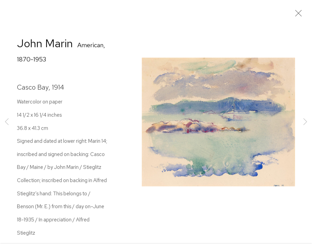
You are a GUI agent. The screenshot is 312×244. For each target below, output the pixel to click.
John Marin (45, 44)
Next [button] (305, 122)
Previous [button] (7, 122)
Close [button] (297, 15)
